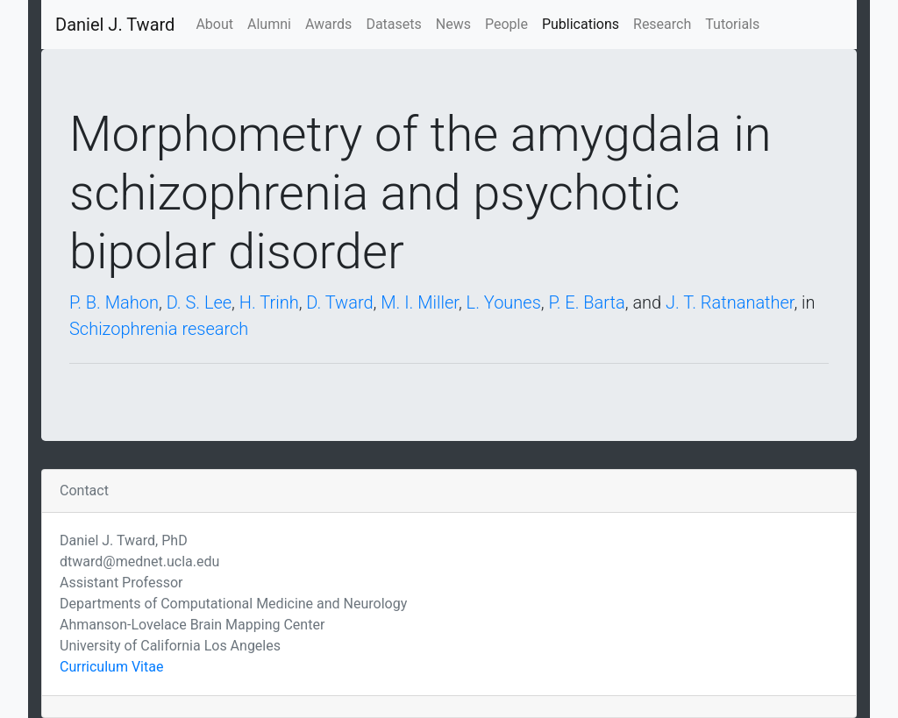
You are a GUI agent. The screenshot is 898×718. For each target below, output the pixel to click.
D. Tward (339, 302)
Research (662, 24)
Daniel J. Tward (115, 24)
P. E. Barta (587, 302)
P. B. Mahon (114, 302)
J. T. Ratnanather (730, 302)
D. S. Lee (199, 302)
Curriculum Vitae (111, 666)
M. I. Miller (420, 302)
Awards (328, 24)
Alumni (269, 24)
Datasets (393, 24)
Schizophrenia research (158, 328)
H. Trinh (269, 302)
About (214, 24)
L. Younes (504, 302)
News (453, 24)
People (506, 24)
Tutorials (732, 24)
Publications (580, 24)
